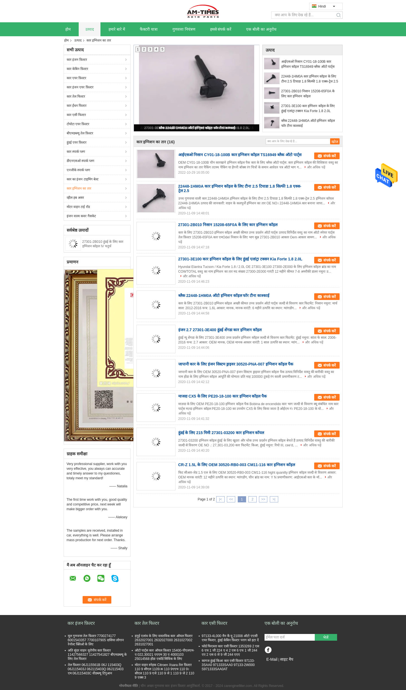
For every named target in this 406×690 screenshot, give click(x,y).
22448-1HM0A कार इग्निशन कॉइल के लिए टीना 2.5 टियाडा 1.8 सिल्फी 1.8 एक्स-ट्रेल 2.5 (309, 78)
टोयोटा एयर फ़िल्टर (78, 124)
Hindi (326, 6)
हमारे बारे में (117, 29)
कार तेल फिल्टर (76, 96)
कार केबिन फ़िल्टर (77, 69)
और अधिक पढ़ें (316, 167)
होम (68, 29)
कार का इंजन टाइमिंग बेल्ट (83, 179)
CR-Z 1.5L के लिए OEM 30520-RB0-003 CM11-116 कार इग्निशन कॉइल (236, 465)
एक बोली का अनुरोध (261, 29)
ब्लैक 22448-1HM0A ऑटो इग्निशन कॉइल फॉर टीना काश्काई (197, 128)
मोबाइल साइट (275, 666)
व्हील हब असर (75, 198)
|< (220, 499)
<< (231, 499)
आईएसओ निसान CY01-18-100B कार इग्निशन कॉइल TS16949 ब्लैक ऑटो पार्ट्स (308, 64)
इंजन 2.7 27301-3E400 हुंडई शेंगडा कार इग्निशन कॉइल (220, 330)
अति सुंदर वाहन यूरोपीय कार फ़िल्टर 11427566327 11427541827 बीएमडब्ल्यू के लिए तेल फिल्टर (97, 654)
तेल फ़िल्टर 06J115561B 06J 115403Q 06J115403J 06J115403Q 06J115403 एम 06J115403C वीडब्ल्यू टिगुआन (96, 669)
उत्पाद (89, 29)
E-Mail (272, 659)
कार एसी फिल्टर (76, 115)
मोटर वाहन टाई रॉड (78, 207)
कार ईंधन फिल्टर (77, 106)
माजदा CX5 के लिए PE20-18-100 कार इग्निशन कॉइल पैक (222, 396)
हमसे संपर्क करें (221, 29)
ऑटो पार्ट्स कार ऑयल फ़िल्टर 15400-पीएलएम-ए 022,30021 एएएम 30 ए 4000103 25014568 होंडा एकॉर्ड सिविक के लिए (164, 654)
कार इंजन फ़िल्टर (77, 60)
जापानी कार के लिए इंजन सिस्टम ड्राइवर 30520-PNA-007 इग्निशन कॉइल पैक (235, 364)
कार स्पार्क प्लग (76, 152)
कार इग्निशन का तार (79, 188)
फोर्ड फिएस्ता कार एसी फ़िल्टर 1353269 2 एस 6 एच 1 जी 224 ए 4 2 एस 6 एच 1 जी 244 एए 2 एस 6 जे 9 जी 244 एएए (231, 650)
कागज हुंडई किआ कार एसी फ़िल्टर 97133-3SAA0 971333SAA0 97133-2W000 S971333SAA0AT (228, 665)
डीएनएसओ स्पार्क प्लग (81, 161)
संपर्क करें (329, 156)
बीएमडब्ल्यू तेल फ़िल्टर (80, 133)
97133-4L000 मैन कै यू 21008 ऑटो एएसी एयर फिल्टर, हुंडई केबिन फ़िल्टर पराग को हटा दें (230, 638)
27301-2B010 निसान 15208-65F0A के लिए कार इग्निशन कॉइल (308, 93)
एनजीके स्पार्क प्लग (78, 170)
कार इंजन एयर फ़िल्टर (80, 87)
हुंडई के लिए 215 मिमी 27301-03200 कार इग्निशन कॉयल (221, 432)
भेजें (325, 637)
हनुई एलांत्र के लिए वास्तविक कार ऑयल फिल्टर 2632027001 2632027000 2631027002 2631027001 (164, 640)
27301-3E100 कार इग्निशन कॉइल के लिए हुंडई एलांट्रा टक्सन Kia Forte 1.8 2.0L (308, 108)
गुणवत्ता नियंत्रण (183, 29)
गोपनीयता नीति (128, 686)
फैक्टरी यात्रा (149, 29)
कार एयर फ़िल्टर (77, 78)
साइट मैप (286, 659)
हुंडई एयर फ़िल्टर (77, 142)
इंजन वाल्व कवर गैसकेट (81, 216)
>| (273, 499)
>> (263, 499)
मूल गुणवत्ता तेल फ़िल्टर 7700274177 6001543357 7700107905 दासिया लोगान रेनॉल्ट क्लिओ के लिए (96, 640)
